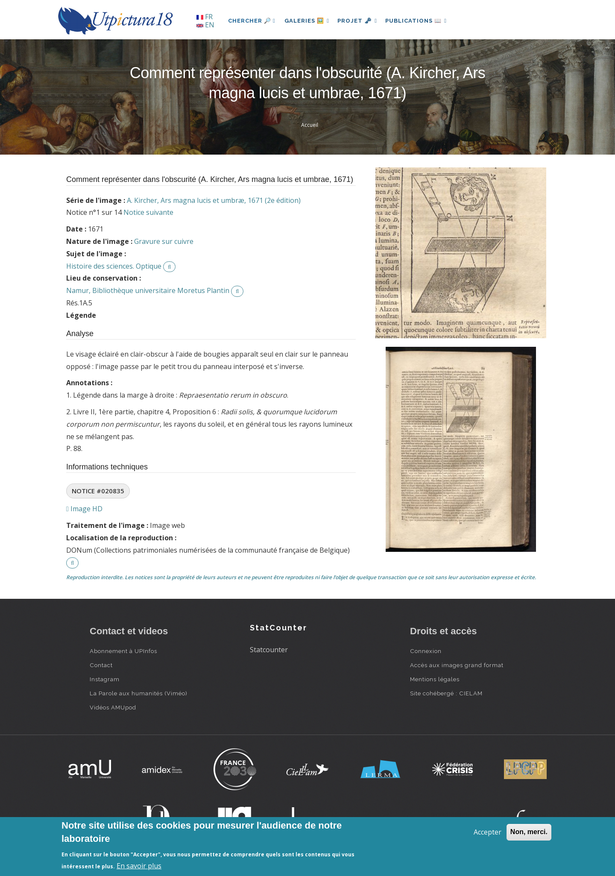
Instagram (105, 679)
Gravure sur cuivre (163, 241)
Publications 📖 (421, 21)
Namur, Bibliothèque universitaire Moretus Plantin (147, 290)
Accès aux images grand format (457, 665)
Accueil (309, 125)
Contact (101, 665)
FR (204, 16)
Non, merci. (529, 831)
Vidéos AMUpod (113, 707)
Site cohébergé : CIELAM (446, 693)
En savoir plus (139, 865)
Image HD (84, 508)
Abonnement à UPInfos (123, 650)
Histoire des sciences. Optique (113, 266)
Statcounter (269, 649)
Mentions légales (435, 679)
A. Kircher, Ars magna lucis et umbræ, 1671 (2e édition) (214, 200)
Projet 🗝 (361, 21)
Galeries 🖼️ (308, 21)
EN (205, 24)
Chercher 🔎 (251, 21)
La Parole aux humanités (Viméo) (138, 693)
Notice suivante (148, 212)
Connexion (426, 650)
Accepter (487, 832)
